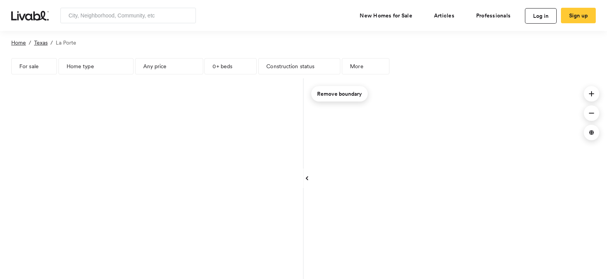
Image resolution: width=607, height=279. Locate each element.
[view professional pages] (496, 15)
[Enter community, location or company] (128, 15)
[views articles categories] (447, 15)
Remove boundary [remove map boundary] (339, 94)
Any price (155, 66)
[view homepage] (30, 15)
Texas (41, 43)
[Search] (187, 15)
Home (18, 43)
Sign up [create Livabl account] (578, 15)
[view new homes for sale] (389, 15)
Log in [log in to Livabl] (541, 16)
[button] (591, 94)
